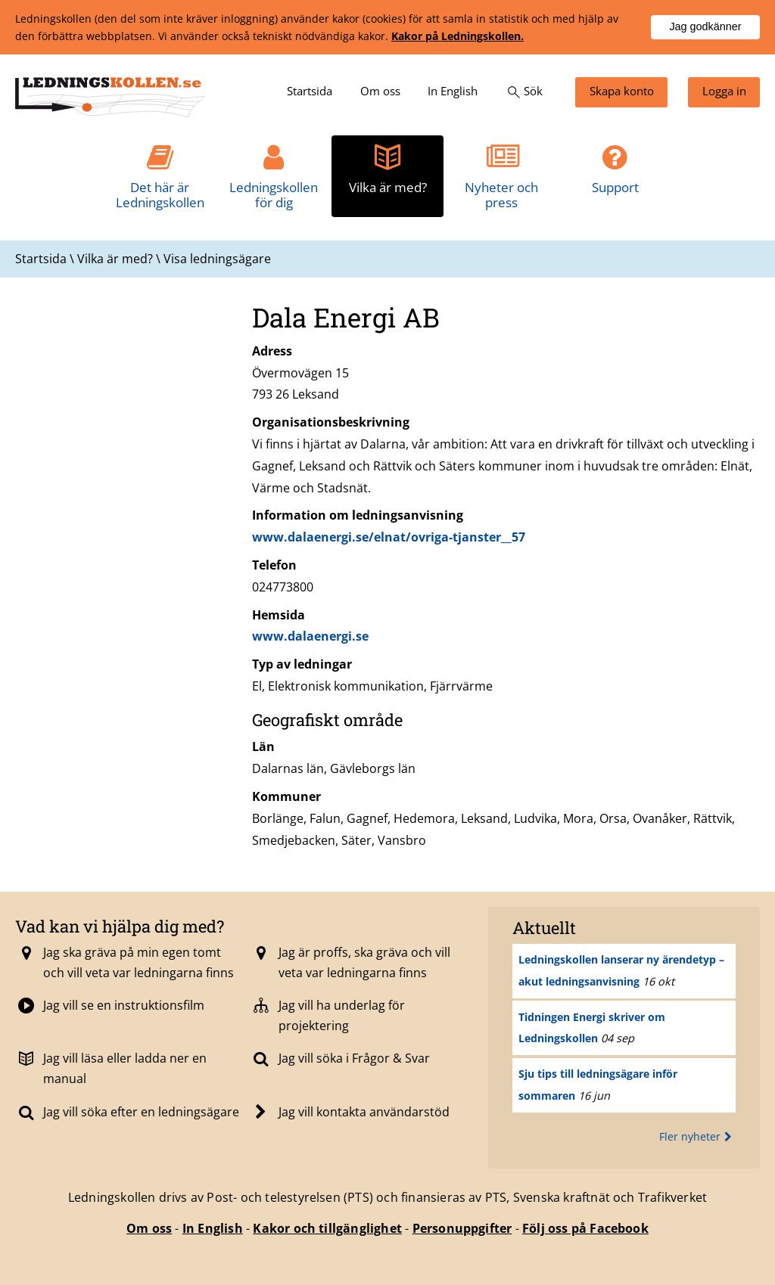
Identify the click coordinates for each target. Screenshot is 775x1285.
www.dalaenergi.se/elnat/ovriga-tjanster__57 (388, 537)
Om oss (149, 1228)
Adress (272, 351)
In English (212, 1228)
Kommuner (286, 796)
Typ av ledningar (302, 664)
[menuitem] (309, 92)
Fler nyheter (697, 1136)
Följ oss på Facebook (585, 1228)
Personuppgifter (462, 1228)
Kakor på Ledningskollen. (457, 36)
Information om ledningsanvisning (357, 515)
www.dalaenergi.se (310, 636)
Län (263, 746)
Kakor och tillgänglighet (327, 1228)
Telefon (274, 565)
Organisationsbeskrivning (330, 422)
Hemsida (278, 615)
